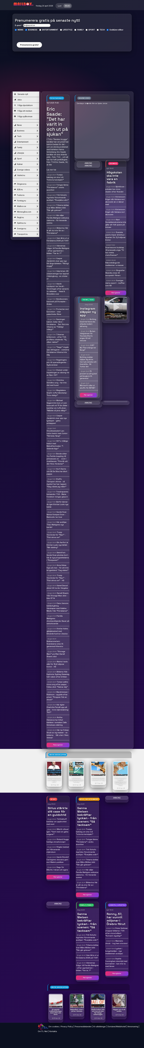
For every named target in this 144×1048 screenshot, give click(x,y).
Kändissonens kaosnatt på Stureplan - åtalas (57, 301)
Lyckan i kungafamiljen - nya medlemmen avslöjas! (114, 951)
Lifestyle (26, 153)
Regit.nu (26, 217)
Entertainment (26, 142)
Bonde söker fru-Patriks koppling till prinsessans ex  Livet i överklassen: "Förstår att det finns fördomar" (57, 458)
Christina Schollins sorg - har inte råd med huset (56, 382)
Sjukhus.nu (26, 223)
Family (26, 147)
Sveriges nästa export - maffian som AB (115, 283)
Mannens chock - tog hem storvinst (116, 942)
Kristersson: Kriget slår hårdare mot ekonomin (115, 212)
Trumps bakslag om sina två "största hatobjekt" (55, 177)
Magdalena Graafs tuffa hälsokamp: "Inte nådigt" (57, 392)
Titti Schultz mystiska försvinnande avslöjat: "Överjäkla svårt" (58, 197)
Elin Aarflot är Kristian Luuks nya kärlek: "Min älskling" (57, 545)
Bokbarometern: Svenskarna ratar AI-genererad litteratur (55, 643)
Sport (26, 158)
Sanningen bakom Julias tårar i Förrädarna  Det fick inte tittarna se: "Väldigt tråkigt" (58, 324)
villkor (120, 30)
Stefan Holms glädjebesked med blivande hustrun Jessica (57, 631)
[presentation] (29, 35)
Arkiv (18, 100)
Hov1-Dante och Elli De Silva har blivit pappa (57, 471)
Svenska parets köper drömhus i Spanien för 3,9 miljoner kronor (115, 236)
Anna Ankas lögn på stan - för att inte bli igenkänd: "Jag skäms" (58, 567)
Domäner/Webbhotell (116, 1026)
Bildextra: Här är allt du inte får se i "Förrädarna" (57, 230)
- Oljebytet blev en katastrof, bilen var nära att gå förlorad (115, 315)
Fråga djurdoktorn (23, 105)
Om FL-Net (43, 1031)
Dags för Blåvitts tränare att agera (57, 868)
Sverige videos (26, 169)
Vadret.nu (26, 175)
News (26, 125)
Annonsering (132, 1026)
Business (26, 130)
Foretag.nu (26, 200)
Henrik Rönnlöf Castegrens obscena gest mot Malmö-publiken (57, 859)
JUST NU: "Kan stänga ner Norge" (88, 347)
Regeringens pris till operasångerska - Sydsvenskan (57, 362)
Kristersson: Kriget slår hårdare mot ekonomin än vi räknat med (115, 201)
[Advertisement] (72, 72)
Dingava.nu (26, 184)
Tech (26, 136)
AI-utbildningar (99, 1026)
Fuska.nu (26, 195)
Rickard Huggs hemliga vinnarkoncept (57, 840)
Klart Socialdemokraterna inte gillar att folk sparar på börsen (115, 223)
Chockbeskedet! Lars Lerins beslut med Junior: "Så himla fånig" (57, 433)
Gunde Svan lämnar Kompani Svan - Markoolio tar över (56, 514)
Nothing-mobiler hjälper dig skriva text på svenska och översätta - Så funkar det (88, 362)
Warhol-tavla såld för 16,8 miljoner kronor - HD (57, 664)
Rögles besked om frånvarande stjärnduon (57, 849)
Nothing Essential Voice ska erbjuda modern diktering (88, 322)
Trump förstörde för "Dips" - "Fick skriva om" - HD (56, 578)
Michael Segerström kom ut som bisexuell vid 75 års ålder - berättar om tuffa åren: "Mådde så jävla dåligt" (58, 405)
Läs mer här (51, 170)
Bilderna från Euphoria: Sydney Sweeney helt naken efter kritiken (58, 674)
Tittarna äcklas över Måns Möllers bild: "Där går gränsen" (58, 207)
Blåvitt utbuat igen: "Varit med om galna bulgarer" (57, 831)
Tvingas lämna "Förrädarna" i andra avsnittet (57, 187)
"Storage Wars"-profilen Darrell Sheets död (56, 654)
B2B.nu (26, 189)
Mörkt (67, 6)
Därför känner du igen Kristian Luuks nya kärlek (57, 504)
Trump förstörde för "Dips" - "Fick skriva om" (56, 534)
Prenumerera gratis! (29, 45)
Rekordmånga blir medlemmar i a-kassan (114, 264)
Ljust (59, 6)
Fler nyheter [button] (115, 293)
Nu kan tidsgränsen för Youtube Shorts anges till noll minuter (87, 336)
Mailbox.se (26, 206)
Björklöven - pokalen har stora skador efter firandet (115, 189)
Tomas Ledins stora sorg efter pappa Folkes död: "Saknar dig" (57, 684)
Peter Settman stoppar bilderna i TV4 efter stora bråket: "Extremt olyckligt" (116, 932)
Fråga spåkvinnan (23, 116)
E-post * (18, 25)
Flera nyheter (58, 745)
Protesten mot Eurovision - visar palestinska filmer (58, 311)
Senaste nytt (21, 94)
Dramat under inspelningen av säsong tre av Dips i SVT (58, 372)
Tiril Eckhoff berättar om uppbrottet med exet (56, 821)
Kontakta (53, 1031)
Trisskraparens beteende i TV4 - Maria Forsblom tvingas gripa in (57, 494)
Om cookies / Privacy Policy (61, 1026)
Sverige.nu (26, 228)
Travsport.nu (26, 234)
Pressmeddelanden (83, 1026)
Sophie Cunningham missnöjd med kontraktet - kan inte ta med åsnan (116, 962)
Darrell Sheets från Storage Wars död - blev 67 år (58, 595)
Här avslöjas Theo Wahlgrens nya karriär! (56, 524)
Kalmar (26, 164)
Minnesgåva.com (26, 212)
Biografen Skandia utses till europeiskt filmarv (115, 273)
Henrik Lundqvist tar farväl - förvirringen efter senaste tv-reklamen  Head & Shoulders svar (58, 289)
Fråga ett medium (23, 111)
